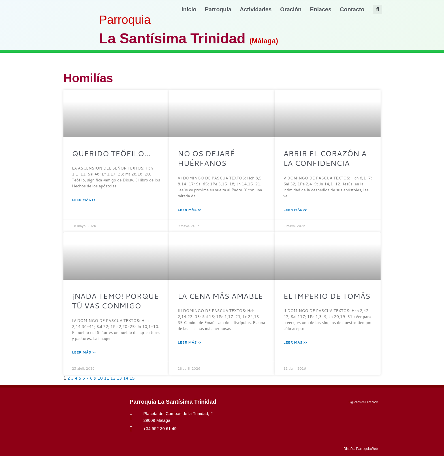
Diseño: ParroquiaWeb (360, 465)
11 (107, 394)
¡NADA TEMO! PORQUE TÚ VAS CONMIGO (107, 310)
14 (127, 394)
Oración (291, 9)
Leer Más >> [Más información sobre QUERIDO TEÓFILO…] (83, 201)
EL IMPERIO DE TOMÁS (315, 304)
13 (120, 394)
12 (114, 394)
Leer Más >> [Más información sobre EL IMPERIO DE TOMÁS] (295, 357)
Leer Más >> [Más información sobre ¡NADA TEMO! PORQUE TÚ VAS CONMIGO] (83, 368)
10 (101, 394)
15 (133, 394)
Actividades (256, 9)
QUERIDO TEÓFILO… (116, 154)
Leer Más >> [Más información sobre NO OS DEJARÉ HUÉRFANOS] (189, 212)
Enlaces (321, 9)
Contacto (352, 9)
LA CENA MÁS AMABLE (207, 304)
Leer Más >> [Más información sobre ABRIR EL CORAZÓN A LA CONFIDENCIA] (295, 212)
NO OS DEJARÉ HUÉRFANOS (210, 159)
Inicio (189, 9)
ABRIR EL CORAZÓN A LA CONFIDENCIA (326, 159)
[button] (377, 9)
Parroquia (218, 9)
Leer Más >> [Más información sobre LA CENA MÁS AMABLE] (189, 357)
